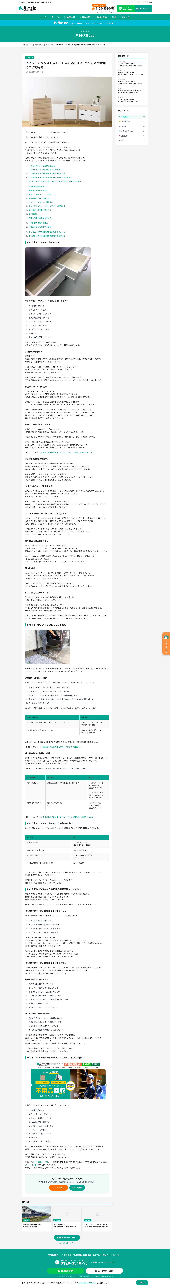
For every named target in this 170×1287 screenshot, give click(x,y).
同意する (142, 1282)
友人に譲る (33, 213)
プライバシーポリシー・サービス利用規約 (140, 2)
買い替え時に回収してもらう (40, 210)
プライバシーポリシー (62, 1276)
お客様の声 (85, 17)
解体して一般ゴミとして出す (40, 194)
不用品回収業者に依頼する (39, 198)
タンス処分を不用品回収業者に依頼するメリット (48, 232)
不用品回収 (49, 45)
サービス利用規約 (78, 1276)
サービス (57, 17)
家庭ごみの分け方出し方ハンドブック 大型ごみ (61, 747)
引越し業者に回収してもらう (40, 217)
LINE (34, 1165)
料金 (114, 17)
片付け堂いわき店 (41, 1162)
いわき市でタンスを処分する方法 (42, 165)
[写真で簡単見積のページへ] (166, 643)
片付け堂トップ (27, 45)
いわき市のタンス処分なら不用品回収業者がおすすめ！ (50, 177)
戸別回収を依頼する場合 (38, 223)
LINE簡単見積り (66, 1271)
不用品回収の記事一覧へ (67, 1237)
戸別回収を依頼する (36, 186)
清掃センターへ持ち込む (38, 190)
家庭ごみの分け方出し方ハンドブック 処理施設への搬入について (68, 817)
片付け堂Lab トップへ (67, 1243)
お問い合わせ (77, 1187)
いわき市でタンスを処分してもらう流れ (44, 169)
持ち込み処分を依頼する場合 (40, 226)
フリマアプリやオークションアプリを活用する (47, 206)
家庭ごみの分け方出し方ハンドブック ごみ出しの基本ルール (66, 452)
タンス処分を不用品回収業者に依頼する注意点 (47, 236)
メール (27, 1165)
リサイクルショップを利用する (41, 202)
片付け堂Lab (39, 45)
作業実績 (71, 17)
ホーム (44, 17)
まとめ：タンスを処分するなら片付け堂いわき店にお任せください (55, 181)
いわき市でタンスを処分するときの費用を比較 (47, 173)
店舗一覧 (125, 17)
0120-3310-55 (58, 1187)
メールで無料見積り (104, 1271)
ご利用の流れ (101, 17)
